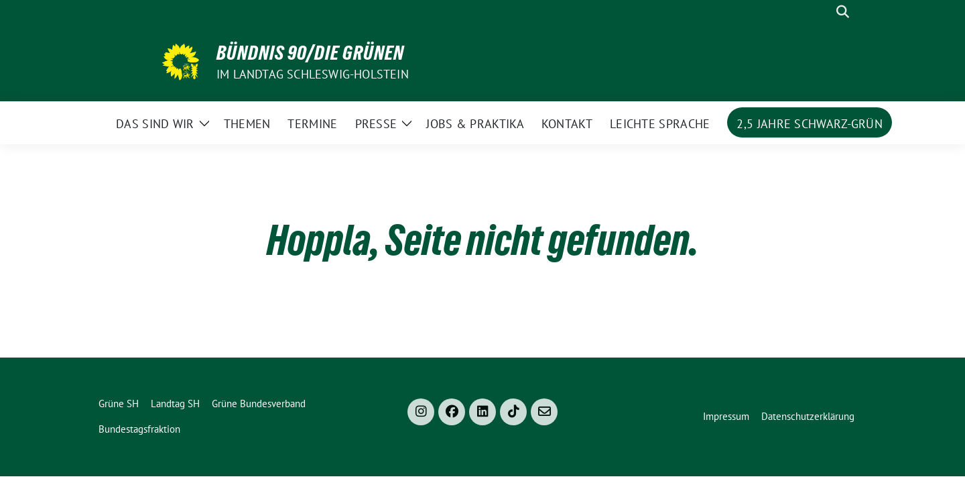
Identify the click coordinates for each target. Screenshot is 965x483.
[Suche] (824, 11)
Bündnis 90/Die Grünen (310, 53)
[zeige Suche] (843, 11)
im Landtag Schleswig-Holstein (312, 74)
